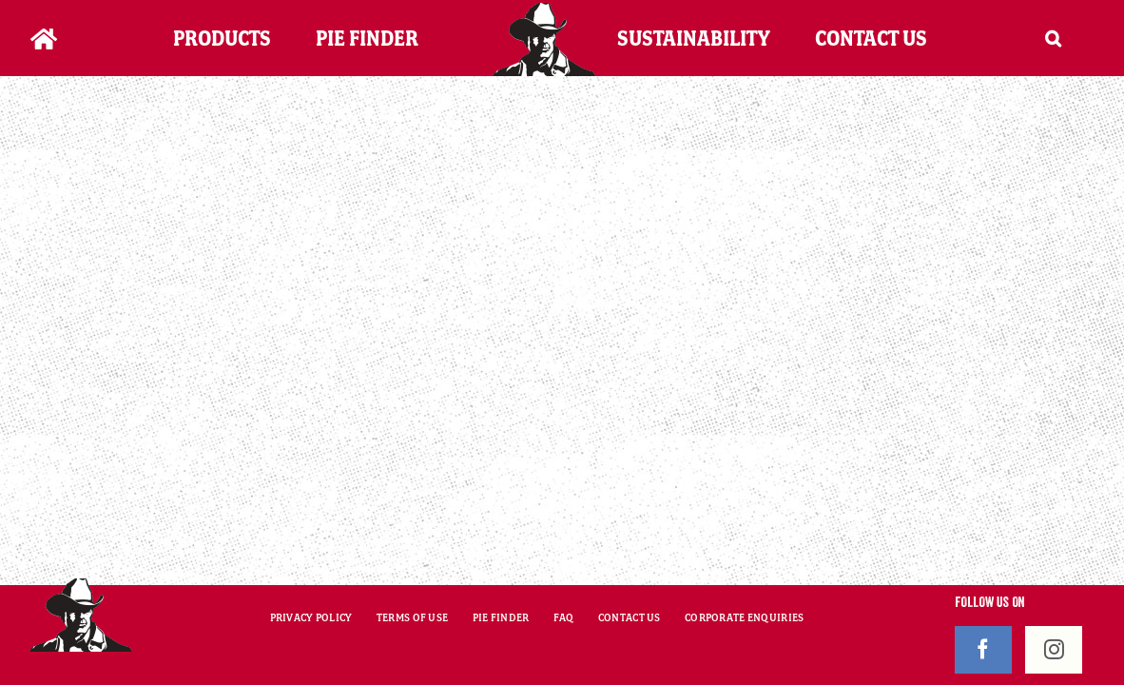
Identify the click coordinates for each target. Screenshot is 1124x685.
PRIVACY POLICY (311, 617)
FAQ (563, 617)
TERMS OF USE (412, 617)
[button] (1076, 38)
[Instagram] (1053, 650)
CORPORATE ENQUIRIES (744, 617)
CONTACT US (629, 617)
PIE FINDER (501, 617)
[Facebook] (983, 650)
